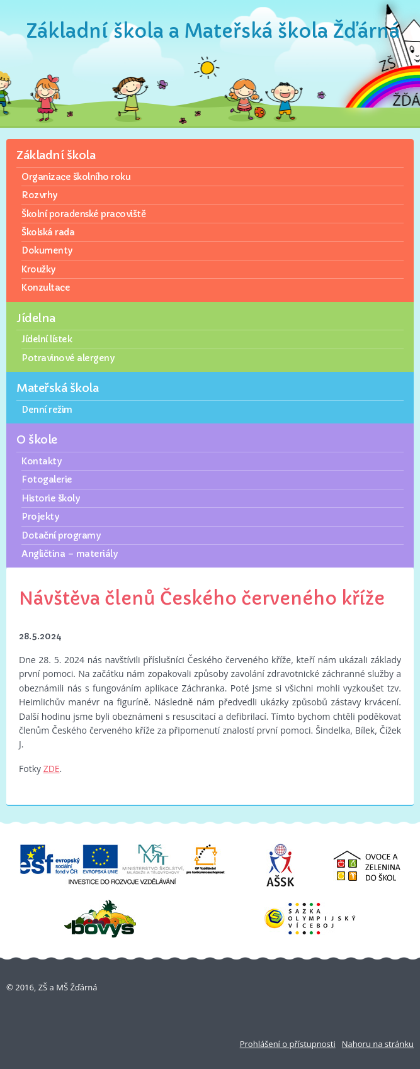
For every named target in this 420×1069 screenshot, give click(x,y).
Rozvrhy (39, 195)
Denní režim (46, 409)
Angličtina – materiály (69, 553)
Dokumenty (46, 250)
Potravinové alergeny (67, 358)
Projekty (40, 516)
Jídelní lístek (46, 339)
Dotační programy (60, 535)
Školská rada (47, 232)
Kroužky (38, 269)
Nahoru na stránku (378, 1043)
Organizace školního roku (75, 176)
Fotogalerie (46, 479)
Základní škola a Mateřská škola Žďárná (213, 31)
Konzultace (45, 287)
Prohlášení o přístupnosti (288, 1043)
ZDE (51, 769)
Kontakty (41, 461)
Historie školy (50, 498)
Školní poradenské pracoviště (83, 214)
